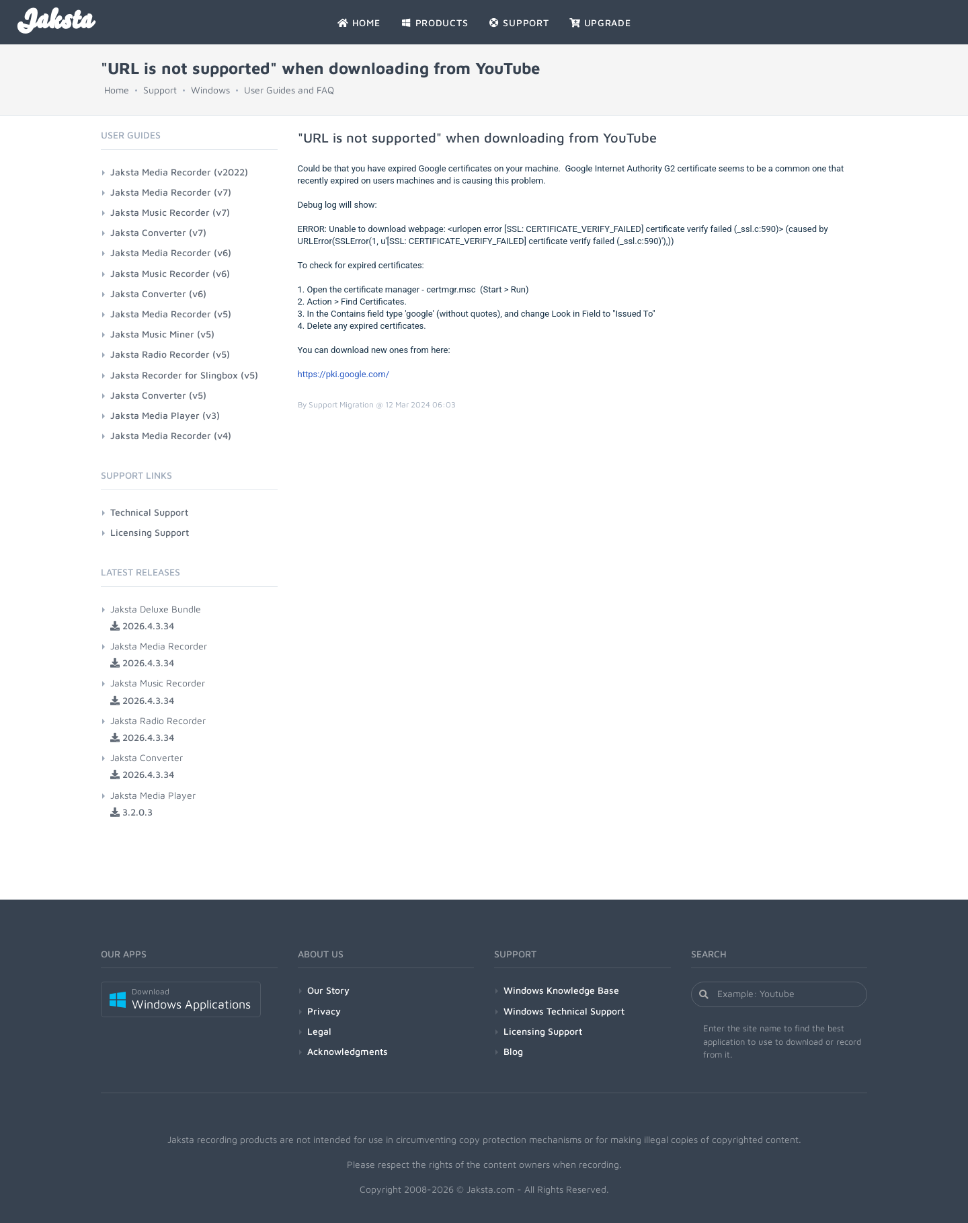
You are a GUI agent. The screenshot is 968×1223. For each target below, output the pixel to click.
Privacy (324, 1011)
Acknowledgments (347, 1051)
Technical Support (149, 512)
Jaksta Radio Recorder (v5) (170, 354)
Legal (319, 1031)
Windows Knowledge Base (561, 990)
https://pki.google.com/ (344, 374)
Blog (513, 1051)
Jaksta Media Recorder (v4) (170, 435)
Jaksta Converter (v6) (158, 293)
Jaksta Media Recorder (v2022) (179, 171)
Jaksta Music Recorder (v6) (170, 273)
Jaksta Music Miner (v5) (162, 334)
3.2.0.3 (131, 812)
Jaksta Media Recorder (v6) (170, 252)
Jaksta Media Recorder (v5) (170, 313)
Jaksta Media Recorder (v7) (170, 192)
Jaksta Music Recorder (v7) (170, 212)
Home (116, 89)
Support (160, 89)
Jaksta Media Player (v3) (165, 415)
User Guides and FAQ (289, 89)
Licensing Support (149, 532)
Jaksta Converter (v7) (158, 232)
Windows (210, 89)
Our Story (328, 990)
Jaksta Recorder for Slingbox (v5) (184, 375)
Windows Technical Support (563, 1011)
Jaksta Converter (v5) (158, 395)
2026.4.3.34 (142, 625)
